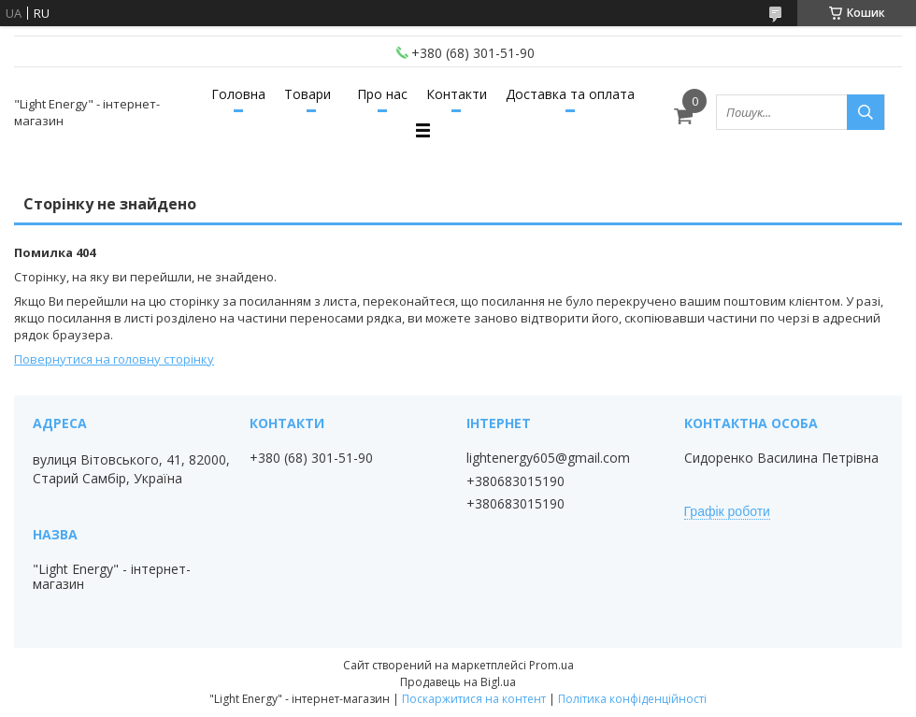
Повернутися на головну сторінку (114, 359)
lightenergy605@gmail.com (548, 458)
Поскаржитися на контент (474, 699)
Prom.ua (551, 665)
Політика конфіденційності (632, 699)
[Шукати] (865, 112)
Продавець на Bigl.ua (458, 682)
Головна (238, 94)
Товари (307, 94)
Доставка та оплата (570, 94)
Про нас (382, 94)
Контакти (456, 94)
